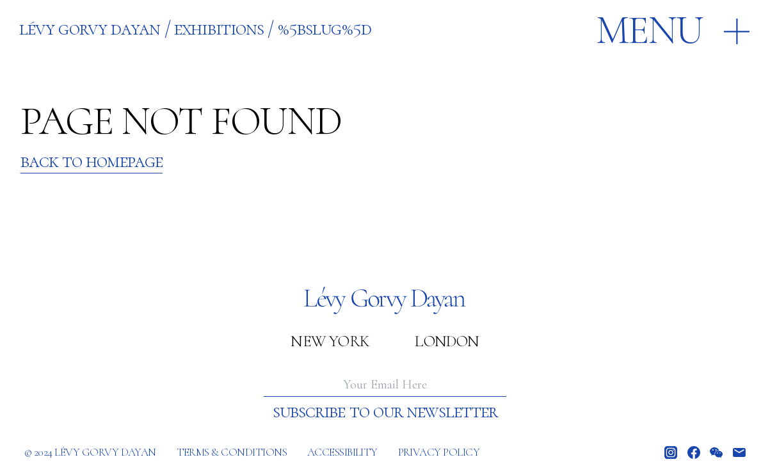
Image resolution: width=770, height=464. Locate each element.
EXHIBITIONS (219, 28)
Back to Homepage (91, 161)
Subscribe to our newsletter (385, 411)
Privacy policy (439, 452)
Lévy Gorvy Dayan (89, 28)
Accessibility (342, 452)
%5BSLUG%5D (324, 28)
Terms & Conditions (232, 452)
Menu (649, 30)
